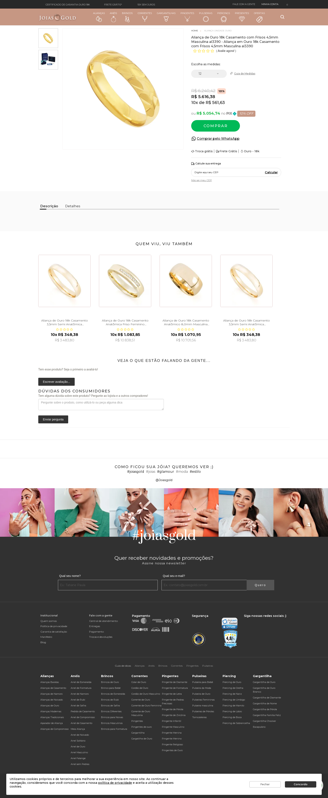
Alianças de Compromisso (54, 729)
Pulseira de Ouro (201, 693)
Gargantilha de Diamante (267, 697)
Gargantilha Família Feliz (267, 715)
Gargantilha (138, 732)
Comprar (216, 126)
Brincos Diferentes (111, 711)
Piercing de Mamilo (233, 705)
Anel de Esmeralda (81, 682)
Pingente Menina (172, 732)
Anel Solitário (78, 740)
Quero (260, 585)
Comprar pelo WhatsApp (218, 139)
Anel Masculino (79, 752)
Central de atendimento (103, 621)
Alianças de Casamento (53, 688)
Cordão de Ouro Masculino (145, 693)
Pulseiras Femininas (203, 699)
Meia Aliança (78, 729)
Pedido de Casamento (83, 711)
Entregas (94, 626)
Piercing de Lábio (232, 711)
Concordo (301, 784)
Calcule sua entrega (206, 163)
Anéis (113, 17)
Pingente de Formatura (175, 688)
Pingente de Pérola (172, 709)
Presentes (242, 17)
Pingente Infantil (171, 721)
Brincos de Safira (110, 705)
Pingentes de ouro (141, 726)
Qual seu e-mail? (174, 576)
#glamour (165, 472)
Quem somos (48, 621)
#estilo (195, 472)
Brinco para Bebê (110, 688)
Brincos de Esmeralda (113, 693)
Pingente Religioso (172, 744)
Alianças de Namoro (51, 693)
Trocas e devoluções (100, 636)
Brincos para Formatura (114, 729)
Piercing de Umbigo (234, 699)
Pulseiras (205, 17)
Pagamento (96, 631)
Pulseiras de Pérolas (203, 711)
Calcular (271, 172)
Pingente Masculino (173, 726)
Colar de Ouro (138, 682)
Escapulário (259, 726)
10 (194, 102)
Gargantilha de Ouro (264, 682)
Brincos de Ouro (110, 682)
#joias (150, 472)
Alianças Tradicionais (52, 717)
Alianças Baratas (49, 682)
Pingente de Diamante (174, 682)
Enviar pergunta (53, 419)
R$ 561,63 (215, 102)
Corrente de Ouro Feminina (146, 705)
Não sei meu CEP (201, 180)
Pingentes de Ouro (172, 750)
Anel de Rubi (78, 699)
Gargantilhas (166, 17)
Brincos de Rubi (110, 699)
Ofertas (259, 17)
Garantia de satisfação (53, 631)
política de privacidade (115, 783)
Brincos (127, 17)
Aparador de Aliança (51, 723)
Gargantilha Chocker (264, 721)
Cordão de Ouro (139, 688)
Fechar (265, 784)
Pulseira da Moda (201, 688)
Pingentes (187, 17)
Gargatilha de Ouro (141, 738)
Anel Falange (78, 758)
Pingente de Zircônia (174, 715)
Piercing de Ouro (232, 682)
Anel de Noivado (80, 734)
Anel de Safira (78, 705)
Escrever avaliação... (56, 381)
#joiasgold (135, 472)
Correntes (145, 17)
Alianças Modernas (50, 711)
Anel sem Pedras (80, 764)
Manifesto (46, 636)
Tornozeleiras (199, 717)
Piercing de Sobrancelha (236, 723)
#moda (182, 472)
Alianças (99, 17)
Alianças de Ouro (49, 705)
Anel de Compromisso (83, 717)
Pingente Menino (172, 738)
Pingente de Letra (172, 693)
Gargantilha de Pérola (265, 709)
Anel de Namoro (80, 693)
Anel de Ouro (78, 746)
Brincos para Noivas (112, 717)
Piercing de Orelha (233, 688)
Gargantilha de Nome (265, 703)
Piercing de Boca (232, 717)
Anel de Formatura (81, 688)
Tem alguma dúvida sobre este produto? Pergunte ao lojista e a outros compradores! (93, 395)
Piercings (223, 17)
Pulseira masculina (202, 705)
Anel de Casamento (81, 723)
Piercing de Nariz (232, 693)
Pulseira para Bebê (202, 682)
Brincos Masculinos (112, 723)
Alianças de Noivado (51, 699)
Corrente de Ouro (140, 699)
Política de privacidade (53, 626)
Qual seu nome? (70, 576)
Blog (43, 642)
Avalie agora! (226, 51)
